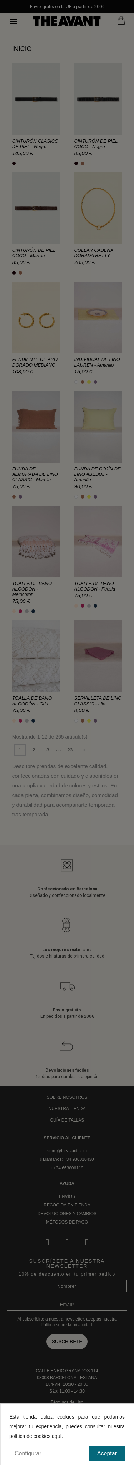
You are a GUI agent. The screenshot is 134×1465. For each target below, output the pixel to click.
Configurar (28, 1453)
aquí (56, 1436)
